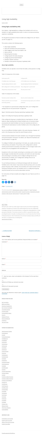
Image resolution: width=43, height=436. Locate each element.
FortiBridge (4, 340)
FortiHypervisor (5, 364)
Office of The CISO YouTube (8, 422)
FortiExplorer (5, 355)
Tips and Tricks (5, 322)
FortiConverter (5, 351)
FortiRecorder (5, 387)
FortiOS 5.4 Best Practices (7, 378)
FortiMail (25, 190)
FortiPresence (5, 386)
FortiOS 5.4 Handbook (7, 380)
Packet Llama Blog (6, 424)
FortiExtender (5, 357)
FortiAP (3, 335)
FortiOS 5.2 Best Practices (7, 377)
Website (4, 270)
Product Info (4, 404)
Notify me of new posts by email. (10, 286)
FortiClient (4, 347)
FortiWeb (4, 402)
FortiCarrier (4, 346)
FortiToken (4, 395)
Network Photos (5, 317)
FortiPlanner (4, 384)
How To (3, 315)
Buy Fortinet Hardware (7, 307)
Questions (4, 320)
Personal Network (6, 318)
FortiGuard (4, 360)
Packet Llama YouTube (7, 420)
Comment (5, 242)
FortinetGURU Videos (6, 313)
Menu (21, 4)
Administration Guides (18, 190)
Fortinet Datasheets (6, 371)
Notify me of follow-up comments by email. (12, 282)
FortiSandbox (5, 389)
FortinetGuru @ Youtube (7, 418)
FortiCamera (4, 344)
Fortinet (3, 369)
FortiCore (4, 353)
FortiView (4, 397)
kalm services (16, 193)
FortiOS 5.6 (4, 382)
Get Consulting (5, 302)
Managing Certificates (35, 230)
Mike (28, 193)
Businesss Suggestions (7, 306)
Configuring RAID (7, 230)
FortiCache (4, 342)
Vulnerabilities (5, 409)
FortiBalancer (5, 338)
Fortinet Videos (5, 373)
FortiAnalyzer (5, 333)
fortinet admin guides (16, 191)
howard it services (26, 191)
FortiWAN (4, 400)
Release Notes (5, 406)
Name (4, 258)
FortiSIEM (4, 391)
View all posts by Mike (7, 219)
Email (3, 264)
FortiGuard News (5, 362)
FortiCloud (4, 349)
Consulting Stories (6, 309)
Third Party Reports (6, 407)
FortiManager (5, 367)
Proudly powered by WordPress (8, 433)
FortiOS (3, 375)
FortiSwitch (4, 393)
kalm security (9, 193)
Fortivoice (4, 398)
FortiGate (4, 358)
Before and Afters (6, 304)
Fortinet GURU (5, 311)
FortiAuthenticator (6, 337)
